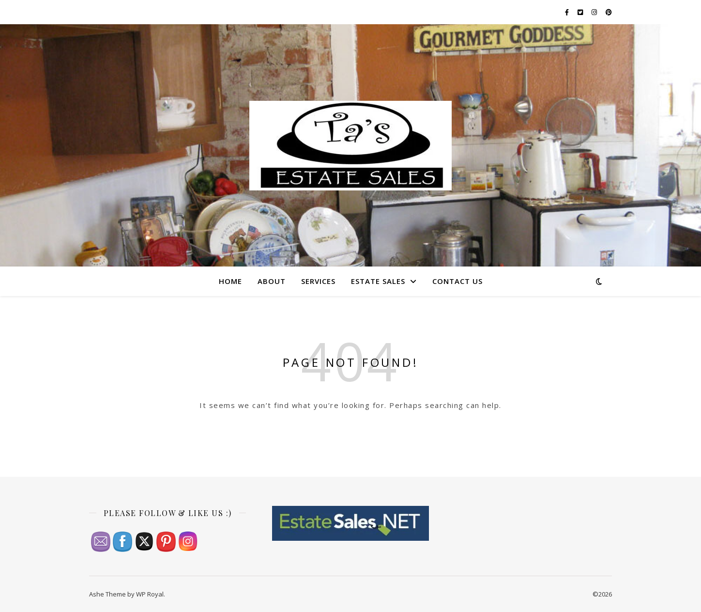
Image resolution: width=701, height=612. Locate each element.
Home (230, 281)
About (272, 281)
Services (318, 281)
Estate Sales (378, 281)
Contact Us (457, 281)
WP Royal (150, 594)
